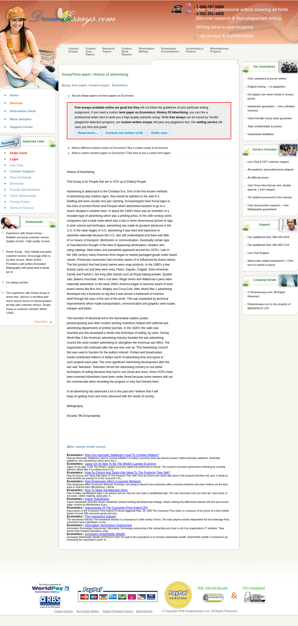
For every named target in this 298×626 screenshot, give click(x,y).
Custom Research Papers (117, 611)
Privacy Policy (20, 202)
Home (14, 95)
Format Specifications (25, 189)
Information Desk (23, 111)
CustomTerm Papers (91, 51)
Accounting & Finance (194, 50)
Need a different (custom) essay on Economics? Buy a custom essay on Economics (120, 147)
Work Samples (20, 119)
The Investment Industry (100, 516)
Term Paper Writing (87, 611)
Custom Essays (74, 50)
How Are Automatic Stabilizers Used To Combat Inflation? (122, 455)
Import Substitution (97, 499)
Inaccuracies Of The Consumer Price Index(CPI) (116, 507)
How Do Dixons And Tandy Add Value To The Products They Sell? (127, 472)
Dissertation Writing (146, 50)
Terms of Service (21, 208)
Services (16, 103)
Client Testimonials (23, 196)
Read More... (42, 321)
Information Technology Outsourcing (108, 525)
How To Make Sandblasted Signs (106, 490)
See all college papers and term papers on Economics (103, 95)
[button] (88, 132)
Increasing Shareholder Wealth (105, 534)
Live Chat (16, 165)
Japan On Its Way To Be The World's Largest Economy (120, 464)
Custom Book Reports (127, 51)
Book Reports (144, 611)
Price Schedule (20, 177)
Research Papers (108, 50)
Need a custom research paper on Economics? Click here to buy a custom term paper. (121, 152)
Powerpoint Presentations (170, 50)
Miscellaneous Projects (219, 50)
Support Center (21, 127)
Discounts (17, 183)
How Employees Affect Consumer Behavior (113, 481)
